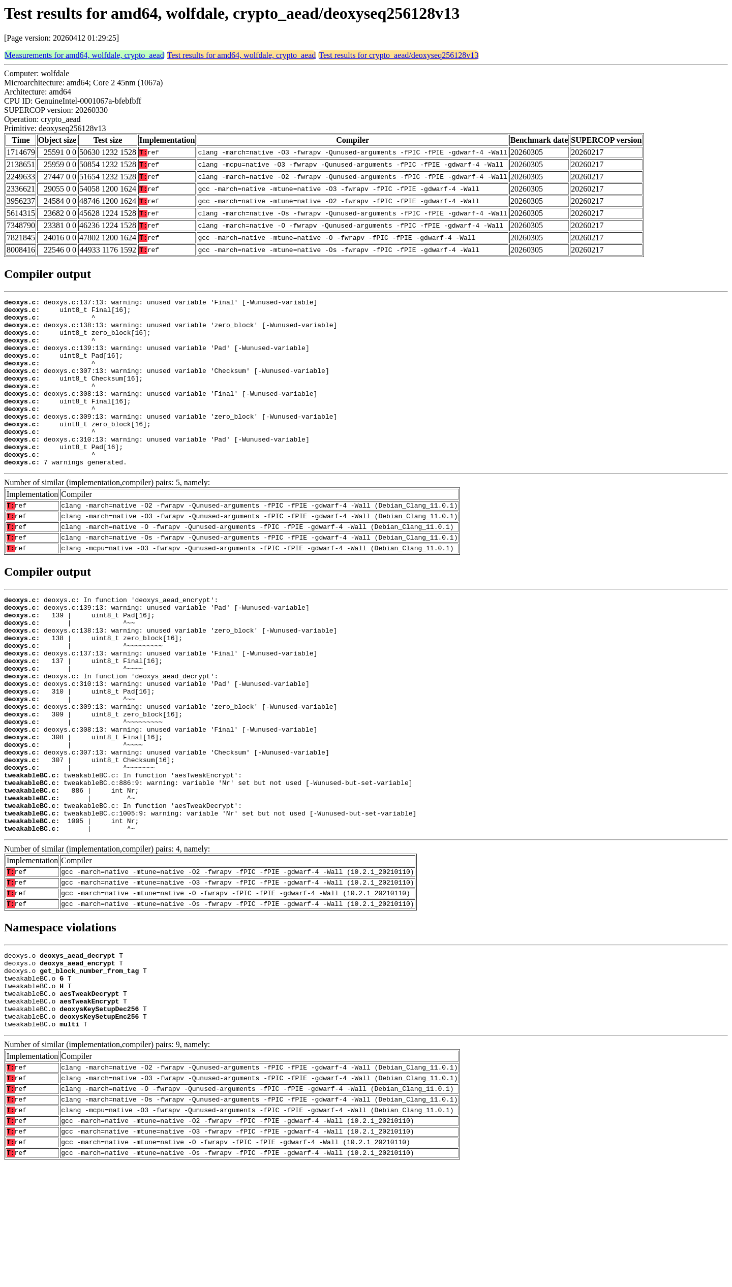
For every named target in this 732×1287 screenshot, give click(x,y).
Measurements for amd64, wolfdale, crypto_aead (84, 55)
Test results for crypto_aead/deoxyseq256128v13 (398, 55)
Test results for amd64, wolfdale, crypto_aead (241, 55)
